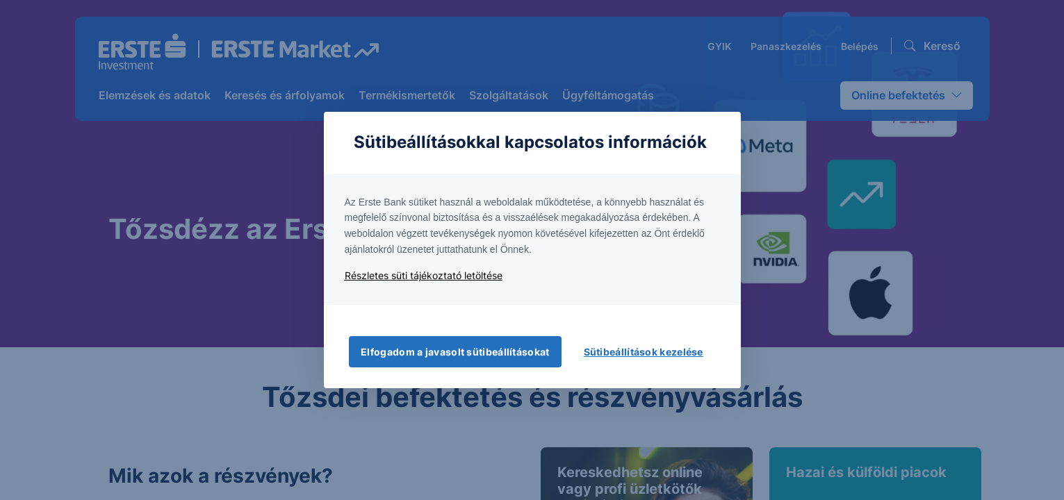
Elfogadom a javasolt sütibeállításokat (455, 352)
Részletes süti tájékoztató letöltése (423, 275)
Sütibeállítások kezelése (643, 352)
